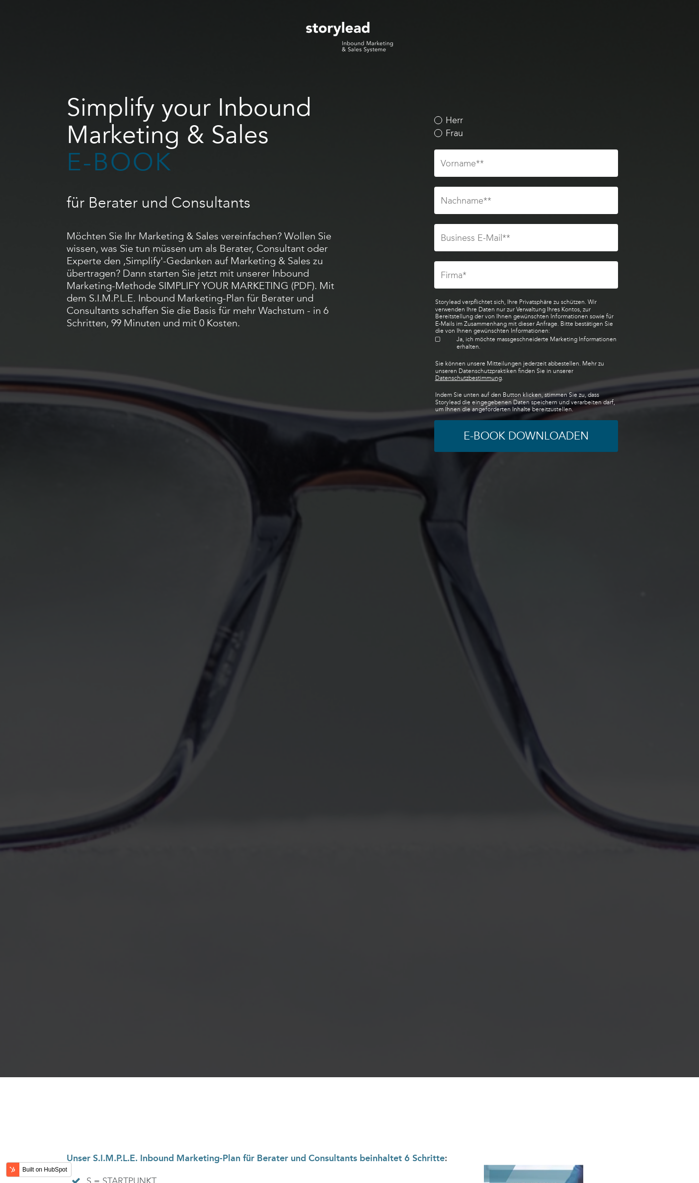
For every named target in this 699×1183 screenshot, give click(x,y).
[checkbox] (526, 127)
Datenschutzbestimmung (468, 377)
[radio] (526, 120)
